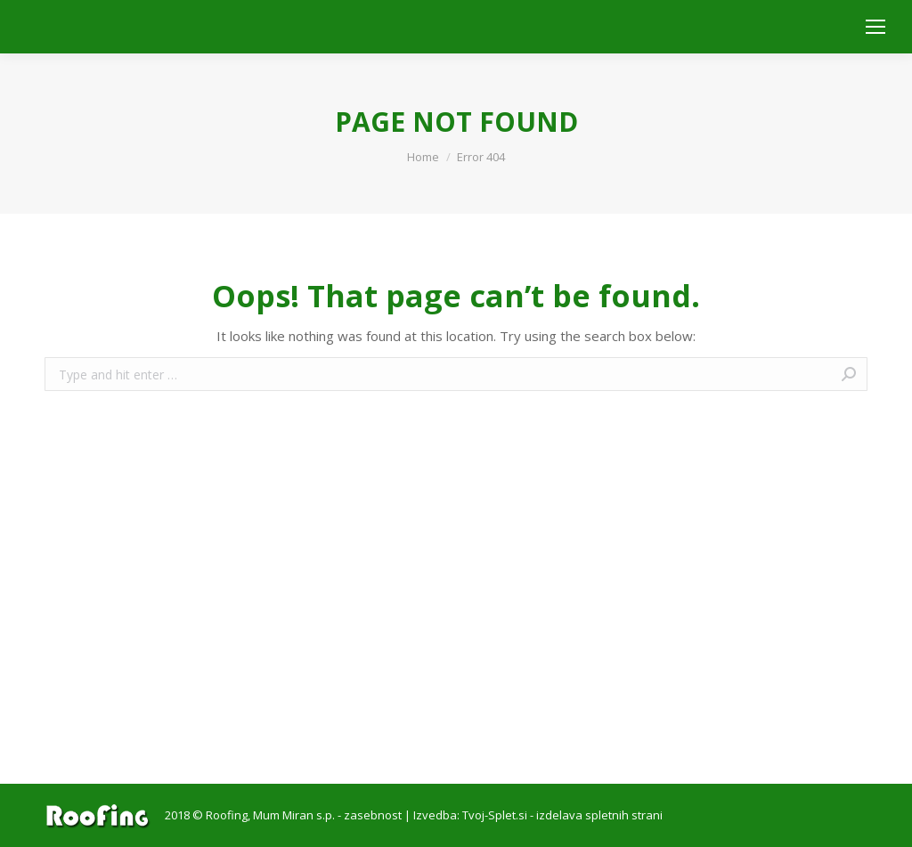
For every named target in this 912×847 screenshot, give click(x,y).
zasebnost (373, 815)
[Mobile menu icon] (875, 26)
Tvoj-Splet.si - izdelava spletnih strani (562, 815)
